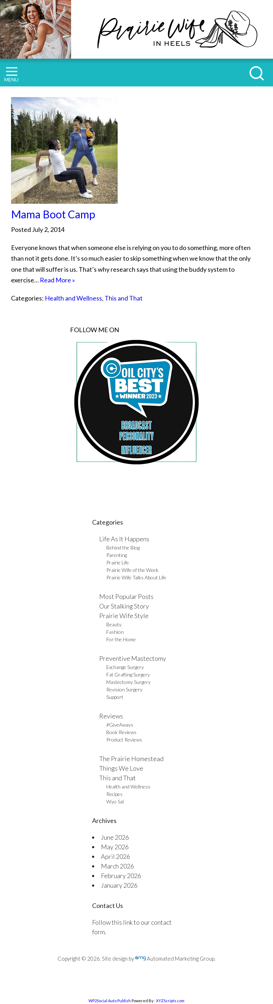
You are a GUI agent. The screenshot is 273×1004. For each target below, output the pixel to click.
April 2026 (115, 856)
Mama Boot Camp (53, 214)
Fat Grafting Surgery (128, 674)
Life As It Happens (124, 539)
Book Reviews (121, 732)
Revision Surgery (124, 689)
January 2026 (119, 885)
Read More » (57, 280)
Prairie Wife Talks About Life (136, 577)
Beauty (114, 624)
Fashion (115, 632)
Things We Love (121, 768)
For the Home (121, 639)
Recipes (114, 794)
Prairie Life (117, 562)
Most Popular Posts (126, 596)
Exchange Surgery (125, 667)
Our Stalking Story (124, 606)
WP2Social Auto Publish (110, 1000)
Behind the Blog (123, 548)
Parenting (116, 555)
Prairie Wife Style (124, 616)
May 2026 (115, 847)
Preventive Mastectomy (132, 658)
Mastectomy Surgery (128, 682)
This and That (124, 298)
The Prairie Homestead (131, 759)
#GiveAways (119, 725)
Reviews (111, 716)
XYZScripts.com (170, 1000)
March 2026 (117, 866)
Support (114, 697)
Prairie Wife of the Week (132, 570)
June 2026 (115, 837)
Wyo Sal (115, 801)
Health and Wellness (73, 298)
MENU (11, 75)
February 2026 (121, 876)
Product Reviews (124, 740)
